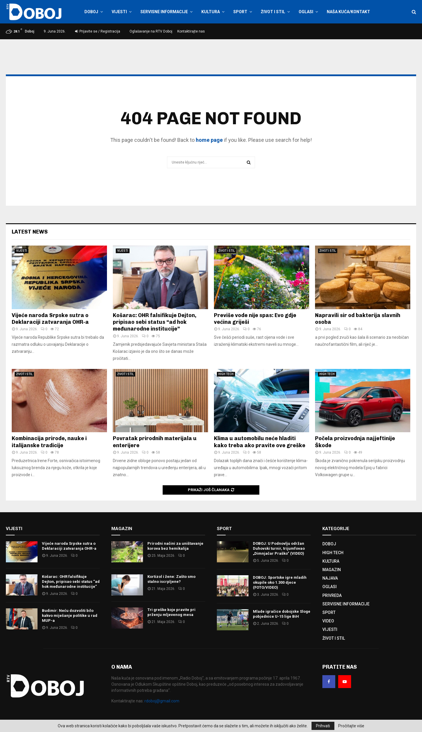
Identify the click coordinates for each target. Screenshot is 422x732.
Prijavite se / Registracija (97, 31)
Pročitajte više (351, 726)
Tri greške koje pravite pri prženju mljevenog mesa (171, 612)
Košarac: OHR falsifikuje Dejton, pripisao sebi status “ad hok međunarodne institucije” (154, 322)
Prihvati (323, 726)
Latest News (30, 232)
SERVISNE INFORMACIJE (164, 11)
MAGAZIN (331, 569)
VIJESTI (119, 11)
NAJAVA (330, 578)
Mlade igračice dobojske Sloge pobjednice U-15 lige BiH (281, 614)
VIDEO (328, 621)
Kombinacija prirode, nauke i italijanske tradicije (49, 441)
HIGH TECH (226, 374)
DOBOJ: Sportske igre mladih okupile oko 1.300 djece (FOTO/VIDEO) (280, 582)
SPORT (240, 11)
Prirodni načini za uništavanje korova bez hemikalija (175, 546)
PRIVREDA (332, 595)
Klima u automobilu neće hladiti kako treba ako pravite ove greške (259, 441)
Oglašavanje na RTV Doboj (151, 31)
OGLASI (306, 11)
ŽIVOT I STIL (273, 11)
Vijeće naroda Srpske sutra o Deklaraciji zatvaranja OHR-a (50, 318)
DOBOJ (91, 11)
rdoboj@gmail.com (161, 701)
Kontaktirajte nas (191, 31)
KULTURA (210, 11)
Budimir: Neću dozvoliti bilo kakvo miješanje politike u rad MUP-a (69, 615)
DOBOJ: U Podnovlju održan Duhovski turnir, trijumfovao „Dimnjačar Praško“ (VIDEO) (279, 548)
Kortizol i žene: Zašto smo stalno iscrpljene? (171, 579)
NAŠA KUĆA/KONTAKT (348, 11)
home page (209, 140)
